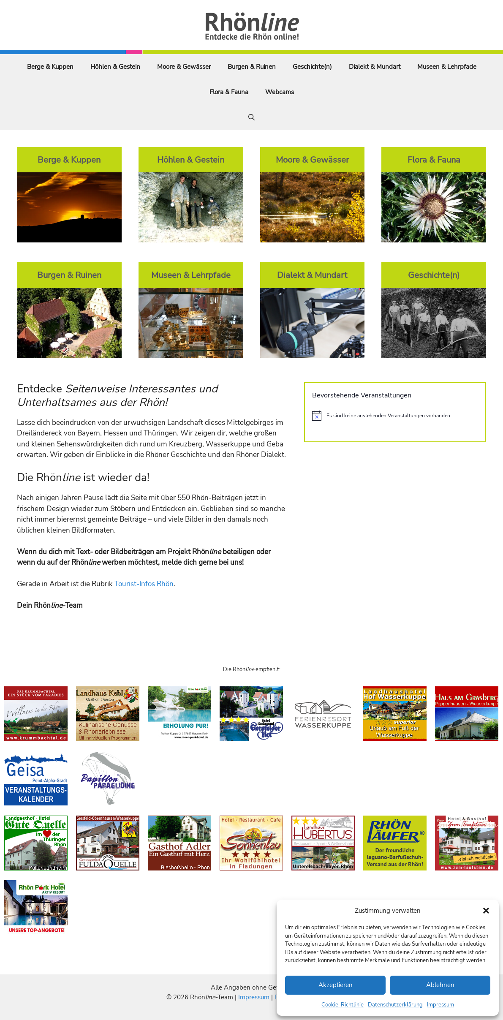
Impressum (440, 1005)
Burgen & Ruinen (252, 67)
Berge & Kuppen (50, 67)
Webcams (279, 92)
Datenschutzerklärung (395, 1005)
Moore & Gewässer (184, 67)
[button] (486, 910)
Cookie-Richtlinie (342, 1005)
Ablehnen (440, 985)
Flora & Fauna (228, 92)
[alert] (395, 416)
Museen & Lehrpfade (446, 67)
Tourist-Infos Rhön (144, 584)
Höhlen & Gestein (115, 67)
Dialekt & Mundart (374, 67)
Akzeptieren (335, 985)
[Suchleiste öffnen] (251, 117)
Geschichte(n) (312, 67)
